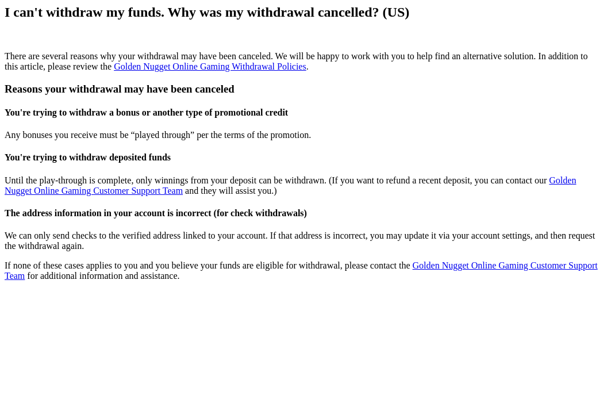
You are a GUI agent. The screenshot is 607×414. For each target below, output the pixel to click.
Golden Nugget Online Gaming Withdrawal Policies (210, 66)
